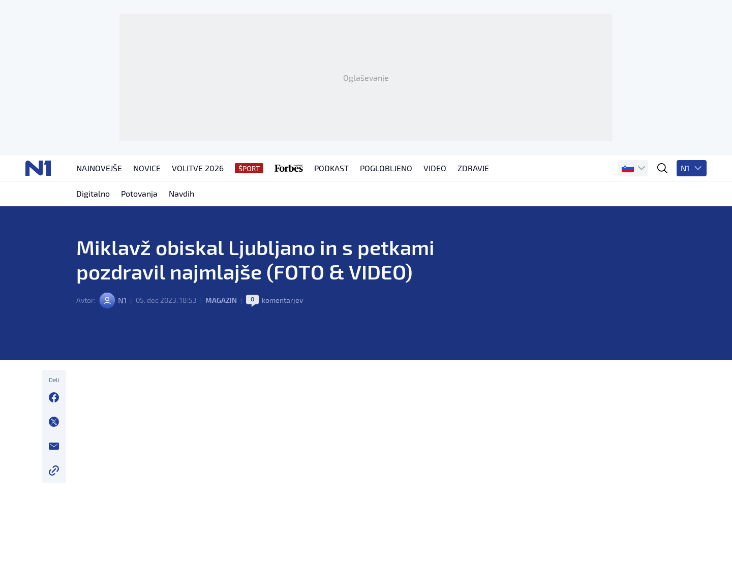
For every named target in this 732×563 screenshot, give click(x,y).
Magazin (221, 300)
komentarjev (282, 300)
